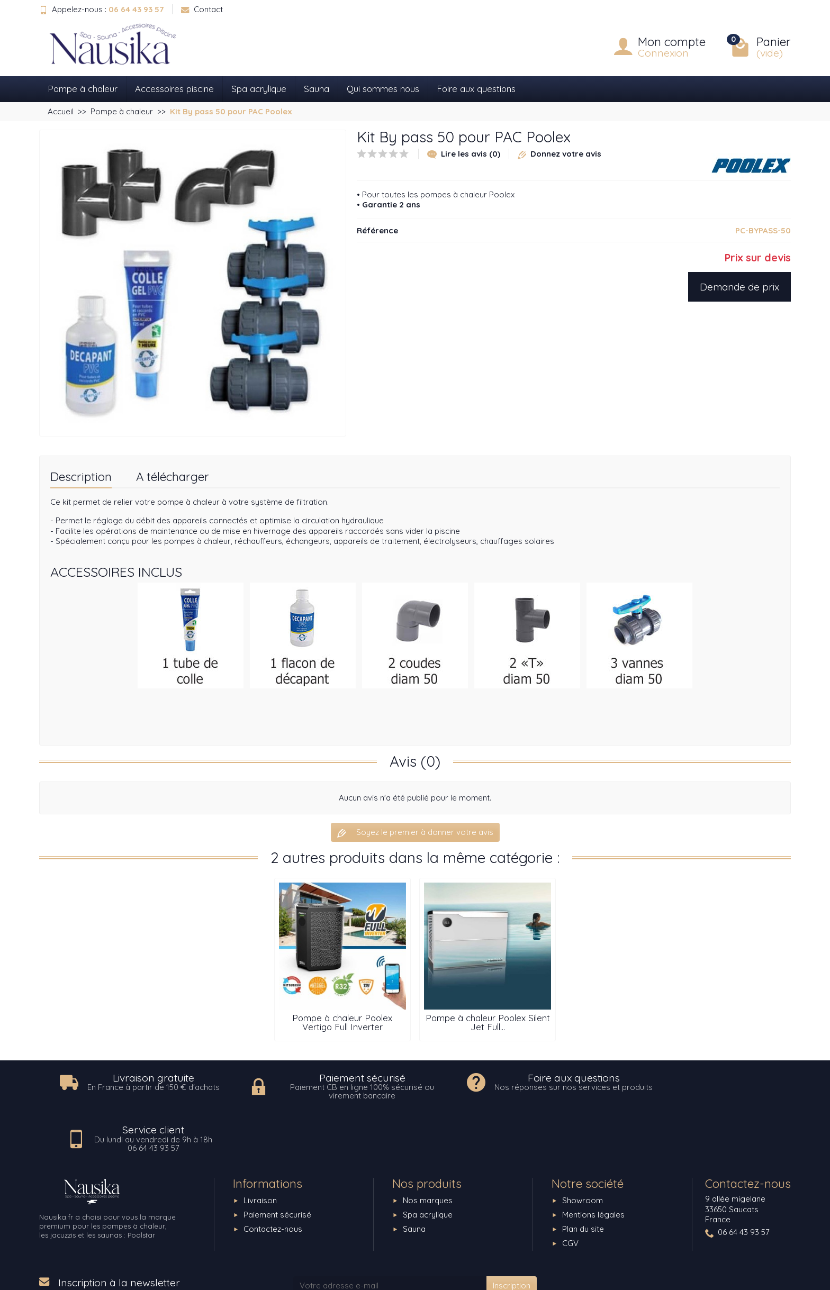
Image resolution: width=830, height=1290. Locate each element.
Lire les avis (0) (463, 154)
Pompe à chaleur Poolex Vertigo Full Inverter (342, 1022)
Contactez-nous (272, 1178)
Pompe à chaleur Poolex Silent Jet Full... (488, 1022)
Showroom (582, 1149)
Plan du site (583, 1178)
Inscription (511, 1234)
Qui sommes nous (383, 88)
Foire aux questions (476, 88)
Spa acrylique (258, 88)
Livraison (260, 1149)
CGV (570, 1192)
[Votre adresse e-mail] (389, 1234)
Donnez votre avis (559, 154)
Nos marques (428, 1149)
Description (81, 476)
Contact (202, 9)
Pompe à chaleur (83, 88)
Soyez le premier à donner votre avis (415, 832)
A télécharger (172, 476)
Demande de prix (739, 286)
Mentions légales (593, 1164)
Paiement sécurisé (277, 1164)
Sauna (316, 88)
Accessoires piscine (174, 88)
